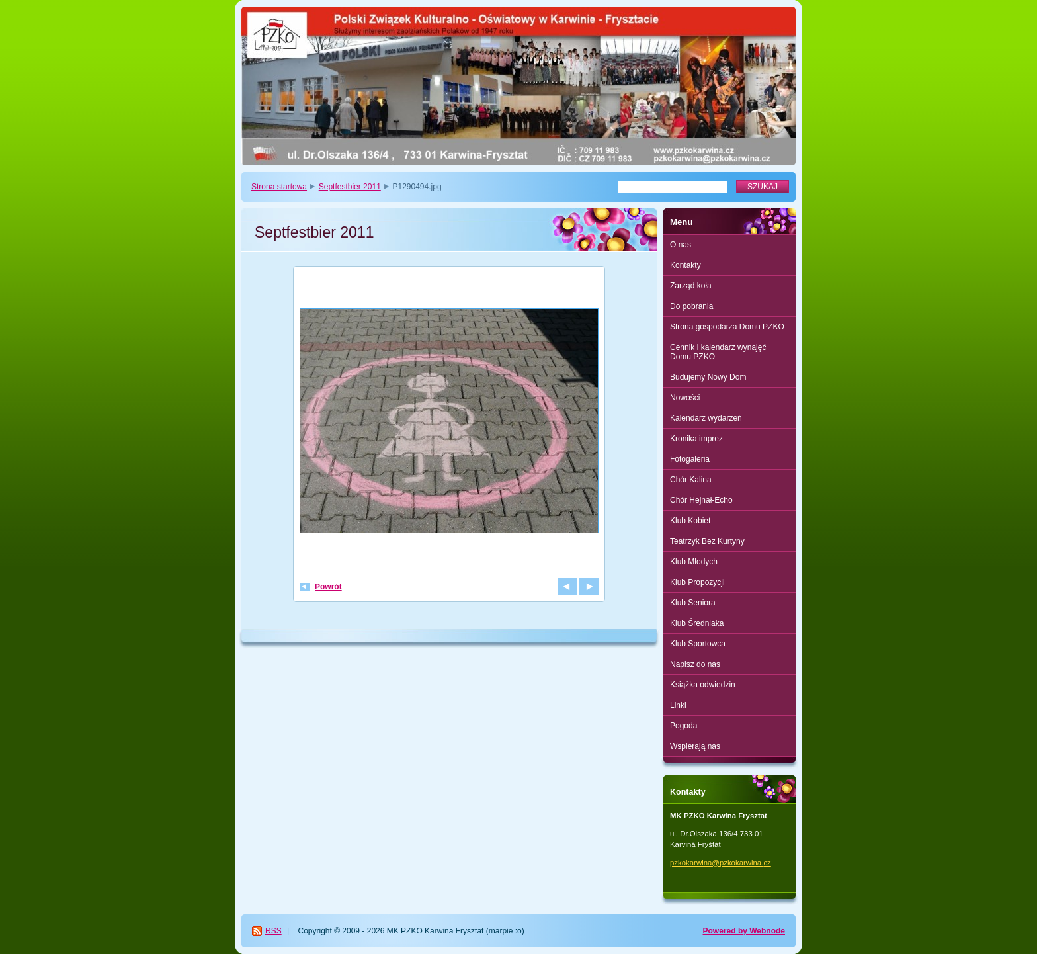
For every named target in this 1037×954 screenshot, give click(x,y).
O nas (680, 244)
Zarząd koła (691, 285)
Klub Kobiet (690, 520)
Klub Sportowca (698, 643)
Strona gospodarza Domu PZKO (727, 326)
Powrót (328, 586)
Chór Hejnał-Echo (701, 500)
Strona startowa (279, 186)
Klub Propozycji (697, 582)
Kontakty (685, 265)
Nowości (685, 397)
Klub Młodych (694, 561)
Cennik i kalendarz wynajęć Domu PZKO (718, 352)
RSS (273, 930)
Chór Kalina (691, 479)
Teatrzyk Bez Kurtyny (707, 541)
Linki (678, 705)
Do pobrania (691, 306)
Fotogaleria (690, 459)
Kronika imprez (696, 438)
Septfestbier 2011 (350, 186)
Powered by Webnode (744, 930)
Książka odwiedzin (702, 684)
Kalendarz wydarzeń (706, 418)
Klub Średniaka (697, 623)
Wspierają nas (695, 746)
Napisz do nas (695, 664)
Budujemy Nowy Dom (708, 377)
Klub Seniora (693, 602)
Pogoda (683, 725)
